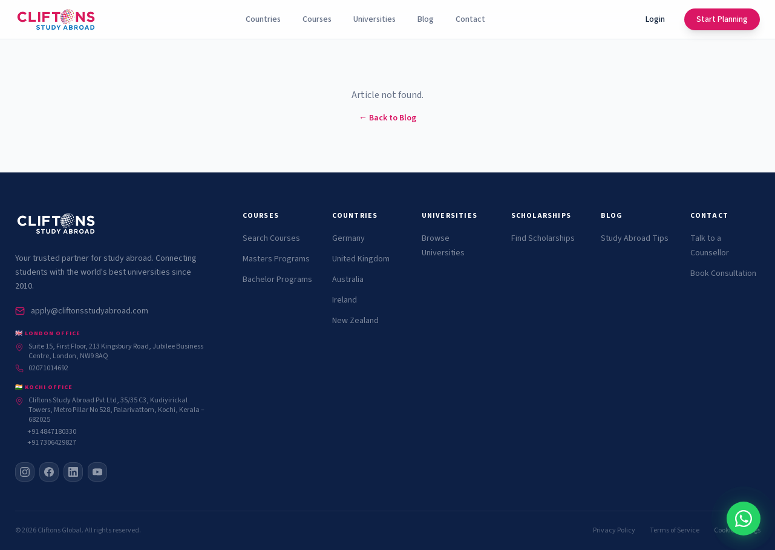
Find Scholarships (543, 238)
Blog (425, 19)
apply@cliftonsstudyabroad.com (81, 311)
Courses (317, 19)
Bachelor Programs (277, 279)
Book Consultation (723, 273)
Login (655, 19)
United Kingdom (361, 259)
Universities (374, 19)
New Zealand (355, 321)
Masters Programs (276, 259)
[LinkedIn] (73, 472)
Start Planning (722, 19)
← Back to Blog (387, 118)
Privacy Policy (614, 530)
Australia (348, 279)
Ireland (344, 300)
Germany (348, 238)
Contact (470, 19)
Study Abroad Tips (635, 238)
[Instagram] (24, 472)
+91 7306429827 (51, 443)
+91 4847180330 (51, 432)
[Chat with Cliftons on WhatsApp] (697, 518)
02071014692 (41, 368)
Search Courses (271, 238)
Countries (263, 19)
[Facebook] (49, 472)
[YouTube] (97, 472)
